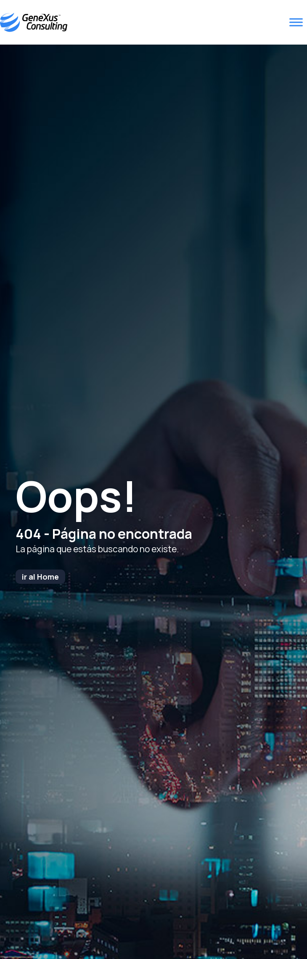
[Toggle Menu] (296, 22)
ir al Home (40, 577)
